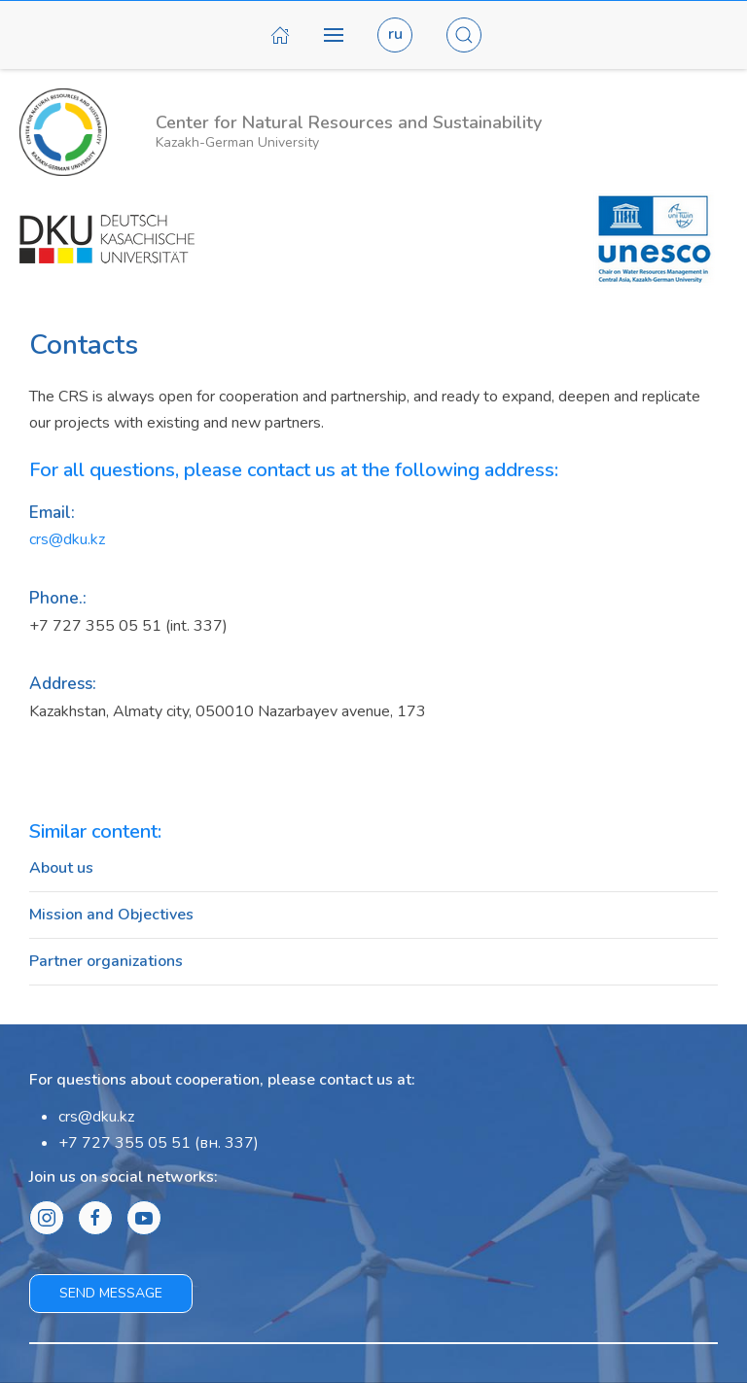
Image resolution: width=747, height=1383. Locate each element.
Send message (110, 1293)
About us (61, 868)
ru (395, 34)
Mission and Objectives (111, 914)
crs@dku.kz (67, 539)
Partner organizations (106, 961)
